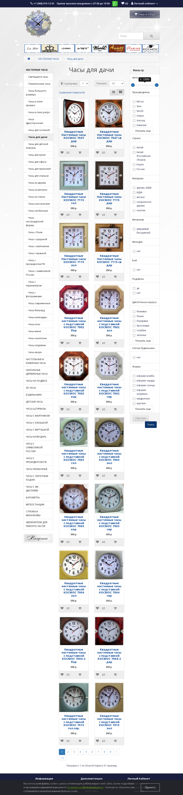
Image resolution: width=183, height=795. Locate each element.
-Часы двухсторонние (34, 121)
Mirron (138, 101)
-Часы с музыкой (36, 253)
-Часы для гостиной (38, 130)
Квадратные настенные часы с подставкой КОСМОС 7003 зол (109, 457)
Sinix (137, 106)
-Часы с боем (34, 232)
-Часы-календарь (36, 317)
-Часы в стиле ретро (38, 112)
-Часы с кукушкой (36, 239)
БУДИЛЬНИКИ (34, 394)
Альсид (139, 120)
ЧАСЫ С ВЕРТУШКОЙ (37, 429)
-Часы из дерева (36, 182)
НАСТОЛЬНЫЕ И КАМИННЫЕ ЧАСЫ (36, 361)
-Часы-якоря (34, 352)
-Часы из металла (36, 189)
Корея (138, 164)
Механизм (138, 219)
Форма (136, 366)
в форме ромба (143, 375)
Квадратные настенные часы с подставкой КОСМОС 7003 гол (74, 457)
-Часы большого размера (36, 92)
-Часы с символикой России (38, 272)
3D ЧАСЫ (31, 387)
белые (138, 316)
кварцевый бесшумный (141, 230)
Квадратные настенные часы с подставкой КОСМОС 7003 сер (109, 523)
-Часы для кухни (36, 154)
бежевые (140, 311)
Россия (139, 169)
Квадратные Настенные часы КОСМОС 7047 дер (74, 136)
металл (139, 197)
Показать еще (143, 130)
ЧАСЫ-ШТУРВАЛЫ (36, 408)
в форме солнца (144, 385)
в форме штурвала (140, 391)
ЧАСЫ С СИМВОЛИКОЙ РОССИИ (34, 447)
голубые (139, 330)
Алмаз (138, 115)
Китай (138, 147)
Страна (136, 138)
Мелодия (137, 242)
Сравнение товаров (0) (72, 92)
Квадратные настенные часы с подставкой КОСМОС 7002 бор (74, 324)
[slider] (133, 85)
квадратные (141, 398)
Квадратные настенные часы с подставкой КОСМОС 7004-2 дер (109, 655)
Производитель (141, 92)
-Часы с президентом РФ (35, 262)
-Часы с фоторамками (34, 294)
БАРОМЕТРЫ (33, 497)
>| (62, 757)
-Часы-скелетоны (36, 338)
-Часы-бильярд (35, 310)
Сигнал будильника (143, 348)
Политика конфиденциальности (85, 787)
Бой (134, 260)
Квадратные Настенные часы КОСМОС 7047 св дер (109, 136)
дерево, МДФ (142, 187)
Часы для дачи (75, 58)
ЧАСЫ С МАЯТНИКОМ (38, 415)
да (136, 288)
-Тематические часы (38, 83)
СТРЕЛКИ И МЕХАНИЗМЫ (33, 513)
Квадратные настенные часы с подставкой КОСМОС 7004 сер (109, 589)
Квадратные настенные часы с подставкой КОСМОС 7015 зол (109, 722)
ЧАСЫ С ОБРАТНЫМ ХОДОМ (37, 477)
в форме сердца (144, 380)
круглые (139, 403)
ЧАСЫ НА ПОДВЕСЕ (36, 380)
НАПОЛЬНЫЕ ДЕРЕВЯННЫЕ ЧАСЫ (37, 371)
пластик (139, 210)
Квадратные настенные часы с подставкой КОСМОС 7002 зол (109, 324)
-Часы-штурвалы (36, 345)
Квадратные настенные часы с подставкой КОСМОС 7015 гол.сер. (74, 722)
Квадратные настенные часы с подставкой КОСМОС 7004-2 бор (74, 655)
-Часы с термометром (34, 283)
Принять (150, 787)
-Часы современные (38, 303)
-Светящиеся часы (37, 76)
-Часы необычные (37, 210)
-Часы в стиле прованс (34, 103)
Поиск (150, 424)
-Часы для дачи (36, 137)
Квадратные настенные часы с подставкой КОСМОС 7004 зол (74, 589)
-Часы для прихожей (38, 168)
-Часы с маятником (37, 246)
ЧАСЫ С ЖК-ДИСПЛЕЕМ (32, 488)
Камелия (139, 125)
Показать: (102, 83)
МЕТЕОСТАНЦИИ (35, 504)
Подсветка (138, 279)
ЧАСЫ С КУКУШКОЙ (37, 422)
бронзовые (141, 325)
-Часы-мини (33, 331)
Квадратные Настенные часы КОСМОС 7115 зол (74, 260)
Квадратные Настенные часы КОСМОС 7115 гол (74, 198)
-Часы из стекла (35, 196)
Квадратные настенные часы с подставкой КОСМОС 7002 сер (109, 390)
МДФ (137, 192)
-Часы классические (38, 203)
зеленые (139, 335)
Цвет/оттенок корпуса (144, 302)
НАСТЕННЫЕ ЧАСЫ (48, 58)
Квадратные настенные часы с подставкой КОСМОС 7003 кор (74, 523)
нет (136, 251)
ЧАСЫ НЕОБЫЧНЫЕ (36, 469)
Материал (137, 178)
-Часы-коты (33, 324)
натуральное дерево (142, 203)
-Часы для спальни (37, 175)
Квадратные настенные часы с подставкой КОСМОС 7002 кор (74, 390)
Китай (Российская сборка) (141, 156)
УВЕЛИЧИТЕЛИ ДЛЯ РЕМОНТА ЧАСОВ (36, 524)
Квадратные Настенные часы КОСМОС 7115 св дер (109, 260)
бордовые (140, 320)
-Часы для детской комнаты (37, 145)
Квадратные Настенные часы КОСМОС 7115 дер (109, 198)
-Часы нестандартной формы (34, 221)
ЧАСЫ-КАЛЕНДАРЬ (36, 436)
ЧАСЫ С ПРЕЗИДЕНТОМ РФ (36, 460)
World (138, 111)
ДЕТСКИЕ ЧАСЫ (34, 401)
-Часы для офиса (36, 161)
